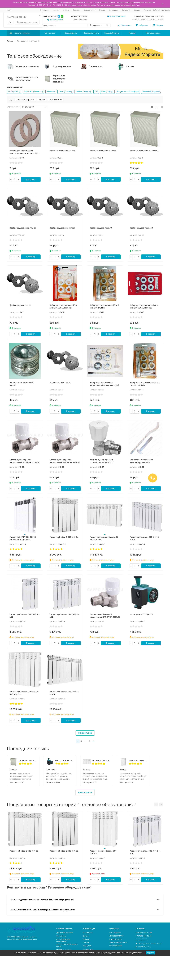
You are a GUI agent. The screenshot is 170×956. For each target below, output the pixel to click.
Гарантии (147, 10)
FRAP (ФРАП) (14, 92)
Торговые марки (153, 33)
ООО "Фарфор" (115, 933)
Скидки (56, 10)
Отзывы (102, 10)
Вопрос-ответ (89, 10)
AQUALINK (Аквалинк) (33, 92)
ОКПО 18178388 (115, 946)
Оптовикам (113, 10)
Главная (10, 41)
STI (96, 92)
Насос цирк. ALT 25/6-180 (64, 760)
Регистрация (164, 10)
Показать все (85, 733)
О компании (45, 10)
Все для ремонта (91, 33)
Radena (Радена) (83, 92)
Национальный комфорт (128, 92)
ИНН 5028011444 (116, 936)
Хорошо (150, 953)
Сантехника (50, 33)
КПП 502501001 (115, 939)
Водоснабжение (111, 33)
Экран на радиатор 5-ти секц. (28, 760)
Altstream (51, 92)
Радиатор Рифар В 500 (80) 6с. (138, 760)
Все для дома (70, 33)
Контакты (126, 10)
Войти (155, 10)
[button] (159, 92)
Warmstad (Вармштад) (152, 92)
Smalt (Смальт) (65, 92)
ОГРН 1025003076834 (118, 943)
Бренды (137, 10)
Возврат (76, 10)
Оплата (66, 10)
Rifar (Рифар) (107, 92)
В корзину (30, 179)
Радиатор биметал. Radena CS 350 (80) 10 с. (101, 760)
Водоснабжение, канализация (63, 940)
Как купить (87, 946)
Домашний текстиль (64, 933)
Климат (132, 33)
